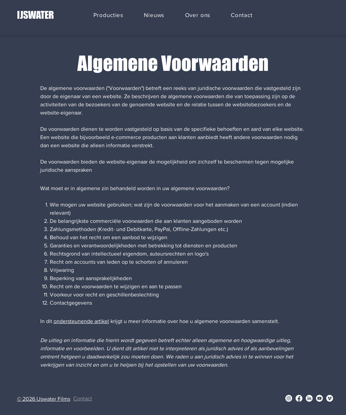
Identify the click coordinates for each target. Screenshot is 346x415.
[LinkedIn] (309, 398)
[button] (109, 15)
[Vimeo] (329, 398)
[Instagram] (288, 398)
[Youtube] (319, 398)
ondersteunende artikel (81, 321)
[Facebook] (299, 398)
